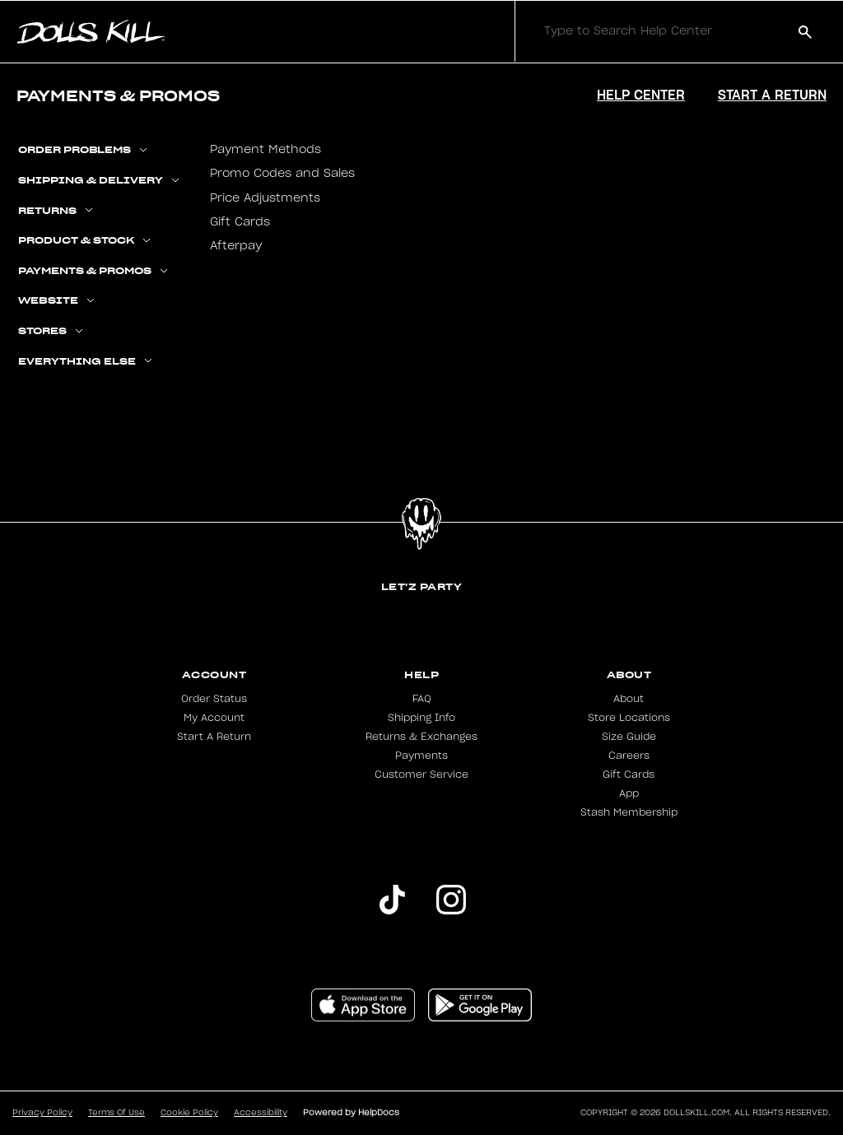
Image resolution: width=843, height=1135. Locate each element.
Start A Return (214, 737)
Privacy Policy (42, 1113)
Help (421, 674)
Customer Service (421, 774)
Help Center (641, 94)
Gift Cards (240, 222)
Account (214, 674)
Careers (629, 756)
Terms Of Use (116, 1113)
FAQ (421, 699)
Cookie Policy (189, 1113)
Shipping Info (421, 718)
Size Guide (629, 737)
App (629, 793)
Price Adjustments (265, 198)
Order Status (214, 699)
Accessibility (260, 1113)
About (629, 674)
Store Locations (629, 718)
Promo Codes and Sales (282, 173)
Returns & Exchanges (421, 737)
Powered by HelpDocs (351, 1113)
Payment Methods (265, 150)
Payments (421, 756)
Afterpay (236, 246)
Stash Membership (629, 812)
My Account (214, 718)
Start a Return (772, 94)
